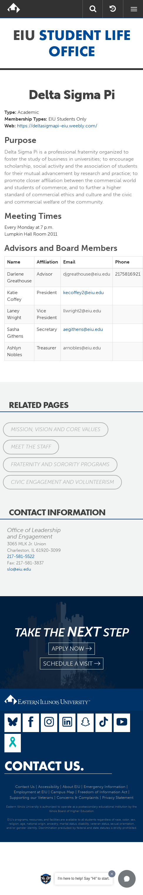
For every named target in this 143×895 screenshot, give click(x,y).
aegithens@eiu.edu (83, 329)
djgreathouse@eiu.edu (86, 274)
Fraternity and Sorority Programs (60, 464)
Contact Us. (44, 765)
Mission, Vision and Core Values (55, 429)
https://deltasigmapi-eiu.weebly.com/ (57, 126)
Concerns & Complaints (78, 797)
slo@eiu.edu (19, 569)
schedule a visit (71, 663)
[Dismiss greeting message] (111, 873)
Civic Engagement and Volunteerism (62, 482)
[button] (127, 879)
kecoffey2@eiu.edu (83, 292)
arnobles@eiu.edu (82, 348)
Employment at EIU (30, 792)
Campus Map (62, 792)
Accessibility (48, 786)
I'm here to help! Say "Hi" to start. (84, 878)
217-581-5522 (20, 556)
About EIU (71, 786)
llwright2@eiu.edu (82, 311)
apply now (72, 648)
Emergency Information (104, 786)
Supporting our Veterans (31, 797)
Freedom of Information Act (102, 792)
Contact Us (25, 786)
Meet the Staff (31, 447)
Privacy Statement (117, 797)
